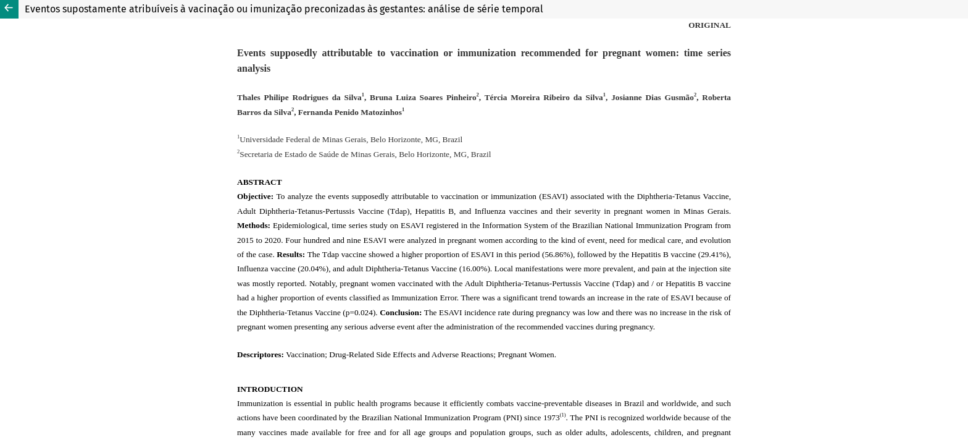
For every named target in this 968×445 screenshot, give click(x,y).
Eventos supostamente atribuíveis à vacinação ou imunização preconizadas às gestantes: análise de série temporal (284, 9)
